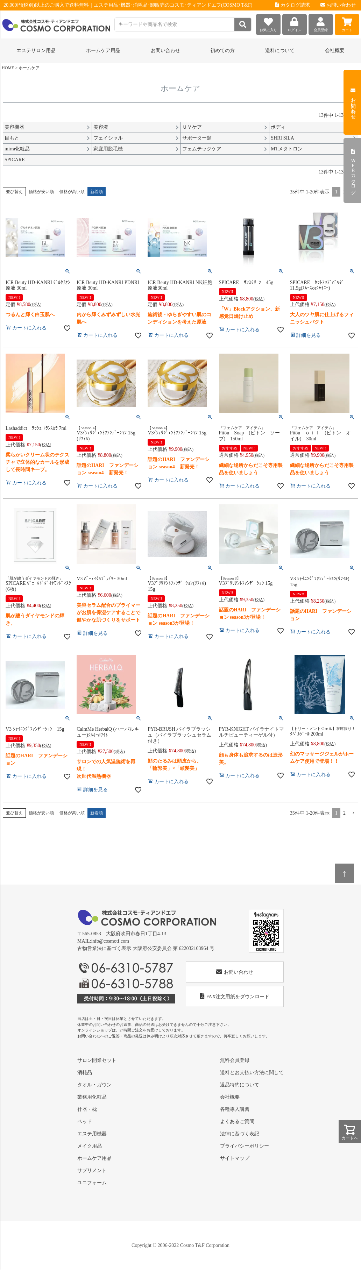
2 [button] (344, 813)
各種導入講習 (234, 1109)
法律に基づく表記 (239, 1133)
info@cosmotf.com (110, 941)
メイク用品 (89, 1146)
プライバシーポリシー (244, 1146)
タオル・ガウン (94, 1084)
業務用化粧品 (92, 1097)
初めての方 (222, 50)
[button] (353, 813)
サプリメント (92, 1170)
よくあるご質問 (237, 1121)
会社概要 (335, 50)
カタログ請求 (292, 5)
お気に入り (268, 23)
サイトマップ (234, 1158)
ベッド (84, 1121)
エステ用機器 (92, 1133)
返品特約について (239, 1084)
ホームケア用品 (94, 1158)
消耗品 (84, 1072)
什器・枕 (87, 1109)
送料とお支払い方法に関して (252, 1072)
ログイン (294, 23)
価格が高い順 (72, 191)
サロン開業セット (96, 1060)
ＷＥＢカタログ (353, 170)
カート (347, 23)
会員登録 (321, 23)
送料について (280, 50)
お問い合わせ (338, 5)
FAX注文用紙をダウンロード (235, 996)
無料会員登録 (234, 1060)
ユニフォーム (92, 1182)
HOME (8, 67)
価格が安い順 (41, 191)
